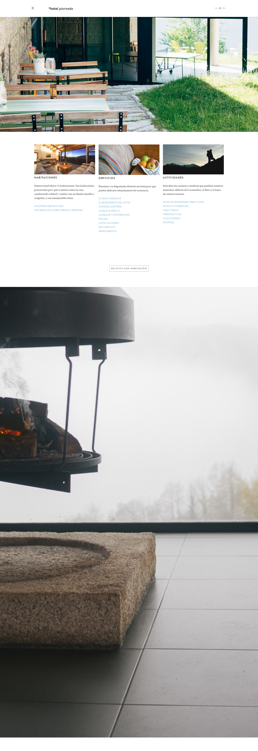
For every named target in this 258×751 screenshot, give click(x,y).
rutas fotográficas (175, 206)
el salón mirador (110, 199)
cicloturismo (172, 218)
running (168, 222)
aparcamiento (108, 231)
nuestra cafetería (110, 207)
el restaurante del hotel (114, 203)
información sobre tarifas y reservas (58, 210)
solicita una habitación (129, 268)
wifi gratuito (107, 227)
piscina (103, 219)
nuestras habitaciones (48, 206)
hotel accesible (109, 223)
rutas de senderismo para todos (183, 202)
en (224, 8)
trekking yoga (172, 214)
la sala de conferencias (114, 215)
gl (216, 8)
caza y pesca (171, 210)
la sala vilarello (109, 211)
